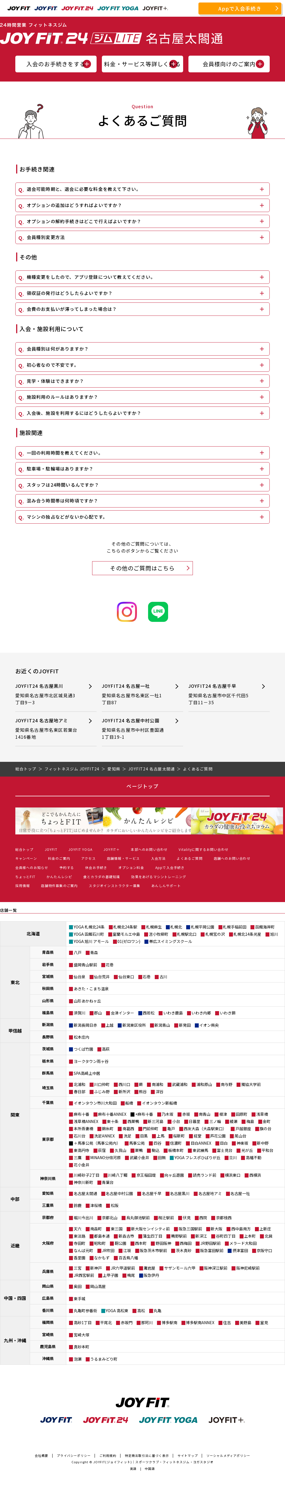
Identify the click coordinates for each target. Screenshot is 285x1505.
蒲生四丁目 (152, 1236)
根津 (223, 1114)
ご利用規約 (107, 1455)
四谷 (157, 1143)
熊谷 (143, 1091)
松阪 (115, 1205)
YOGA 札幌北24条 (89, 927)
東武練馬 (200, 1150)
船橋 (129, 1103)
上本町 (250, 1236)
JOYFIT (51, 849)
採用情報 (22, 885)
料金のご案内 (59, 858)
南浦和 (157, 1084)
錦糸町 (108, 1128)
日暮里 (194, 1121)
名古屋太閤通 (85, 1193)
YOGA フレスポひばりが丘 (197, 1157)
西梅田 (185, 1243)
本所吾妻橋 (83, 1128)
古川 (163, 976)
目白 (224, 1143)
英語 (133, 1468)
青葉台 (108, 1182)
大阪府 (48, 1243)
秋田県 (48, 988)
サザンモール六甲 (179, 1268)
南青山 (204, 1114)
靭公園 (120, 1243)
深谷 (159, 1091)
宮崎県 (48, 1334)
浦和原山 (204, 1084)
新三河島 (155, 1121)
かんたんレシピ (59, 876)
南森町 (96, 1228)
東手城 (79, 1298)
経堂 (198, 1136)
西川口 (124, 1084)
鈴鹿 (78, 1205)
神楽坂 (242, 1143)
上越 (110, 1025)
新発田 (185, 1025)
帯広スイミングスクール (170, 941)
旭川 (274, 934)
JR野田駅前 (210, 1243)
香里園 (79, 1257)
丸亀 (157, 1310)
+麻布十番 (144, 1114)
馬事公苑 (137, 1143)
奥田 (78, 1286)
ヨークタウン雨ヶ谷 (91, 1061)
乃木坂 (167, 1114)
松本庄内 (81, 1037)
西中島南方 (241, 1228)
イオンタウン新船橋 (159, 1103)
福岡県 (48, 1322)
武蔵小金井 (139, 1157)
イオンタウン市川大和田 (95, 1103)
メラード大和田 (243, 1243)
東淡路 (79, 1236)
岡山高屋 (98, 1286)
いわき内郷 (201, 1013)
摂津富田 (240, 1250)
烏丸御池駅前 (138, 1217)
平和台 (267, 1150)
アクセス (88, 858)
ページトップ (142, 786)
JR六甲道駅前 (123, 1268)
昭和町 (100, 1243)
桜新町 (179, 1136)
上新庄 (265, 1228)
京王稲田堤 (146, 1175)
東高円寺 (81, 1150)
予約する (66, 867)
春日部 (79, 1091)
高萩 (106, 1049)
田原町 (241, 1114)
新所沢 (124, 1091)
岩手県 (48, 964)
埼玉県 (48, 1087)
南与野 (226, 1084)
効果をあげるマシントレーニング (158, 876)
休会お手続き (96, 867)
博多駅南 (169, 1322)
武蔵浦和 (180, 1084)
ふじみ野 (102, 1091)
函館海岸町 (265, 927)
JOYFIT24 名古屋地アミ (47, 729)
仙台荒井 (102, 976)
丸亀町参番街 (85, 1310)
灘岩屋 (149, 1268)
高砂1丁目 (83, 1322)
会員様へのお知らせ (31, 867)
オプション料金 (131, 867)
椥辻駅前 (166, 1217)
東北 (15, 982)
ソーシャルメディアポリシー (228, 1455)
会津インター (122, 1013)
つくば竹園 (83, 1049)
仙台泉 (79, 976)
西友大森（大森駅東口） (205, 1128)
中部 (15, 1199)
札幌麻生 (154, 927)
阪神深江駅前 (215, 1268)
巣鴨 (139, 1150)
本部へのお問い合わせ (149, 849)
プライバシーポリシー (74, 1455)
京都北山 (109, 1217)
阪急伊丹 (151, 1275)
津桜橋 (96, 1205)
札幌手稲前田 (234, 927)
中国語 (150, 1468)
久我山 (120, 1150)
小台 (176, 1121)
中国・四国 (15, 1298)
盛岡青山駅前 (85, 964)
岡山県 (48, 1286)
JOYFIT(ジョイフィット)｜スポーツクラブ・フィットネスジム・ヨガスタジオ (153, 1462)
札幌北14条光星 (247, 934)
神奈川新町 (83, 1182)
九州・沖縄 (15, 1340)
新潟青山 (162, 1025)
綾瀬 (233, 1121)
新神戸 (96, 1268)
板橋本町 (176, 1150)
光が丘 (247, 1150)
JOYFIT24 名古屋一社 (134, 694)
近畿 (15, 1245)
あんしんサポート (166, 885)
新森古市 (126, 1236)
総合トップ (24, 849)
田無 (162, 1157)
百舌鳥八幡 (128, 1257)
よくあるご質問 (189, 858)
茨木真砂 (183, 1250)
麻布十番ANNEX (112, 1114)
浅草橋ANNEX (86, 1121)
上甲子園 (110, 1275)
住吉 (227, 1322)
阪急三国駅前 (190, 1228)
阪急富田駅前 (211, 1250)
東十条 (113, 1121)
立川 (233, 1157)
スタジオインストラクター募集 (114, 885)
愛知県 (48, 1193)
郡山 (98, 1013)
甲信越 (15, 1030)
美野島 (245, 1322)
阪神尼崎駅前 (248, 1268)
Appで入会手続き (239, 8)
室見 (264, 1322)
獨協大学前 (251, 1084)
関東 (15, 1114)
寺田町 (79, 1243)
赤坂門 (126, 1322)
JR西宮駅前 (84, 1275)
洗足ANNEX (104, 1136)
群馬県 (48, 1073)
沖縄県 (48, 1358)
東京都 (48, 1139)
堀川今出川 (83, 1217)
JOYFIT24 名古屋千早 (220, 694)
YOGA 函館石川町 (89, 934)
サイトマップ (188, 1455)
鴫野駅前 (179, 1236)
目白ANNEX (201, 1143)
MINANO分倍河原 (105, 1157)
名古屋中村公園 (119, 1193)
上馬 (160, 1136)
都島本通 (102, 1236)
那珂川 (147, 1322)
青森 (94, 952)
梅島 (250, 1121)
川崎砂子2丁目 (86, 1175)
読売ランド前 (204, 1175)
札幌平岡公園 (202, 927)
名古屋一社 (240, 1193)
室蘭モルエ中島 (126, 934)
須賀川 (79, 1013)
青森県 (48, 952)
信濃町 (176, 1143)
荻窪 (102, 1150)
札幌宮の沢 (215, 934)
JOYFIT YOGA (80, 849)
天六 (78, 1228)
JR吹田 (108, 1250)
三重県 (48, 1205)
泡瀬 (78, 1359)
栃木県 (48, 1061)
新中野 (263, 1143)
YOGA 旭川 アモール (91, 941)
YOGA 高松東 (117, 1310)
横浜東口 (232, 1175)
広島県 (48, 1298)
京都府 (48, 1217)
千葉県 (48, 1102)
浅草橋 (262, 1114)
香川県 (48, 1310)
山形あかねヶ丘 (87, 1001)
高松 (141, 1310)
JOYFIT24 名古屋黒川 (47, 694)
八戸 (78, 952)
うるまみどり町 (103, 1359)
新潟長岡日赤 (85, 1025)
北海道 (33, 933)
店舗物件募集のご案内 (59, 885)
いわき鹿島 (173, 1013)
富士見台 (224, 1150)
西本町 (141, 1243)
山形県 (48, 1000)
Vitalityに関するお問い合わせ (204, 849)
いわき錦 (227, 1013)
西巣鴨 (133, 1121)
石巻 (147, 976)
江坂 (127, 1250)
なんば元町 (83, 1250)
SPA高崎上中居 (87, 1073)
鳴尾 (131, 1275)
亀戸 (171, 1128)
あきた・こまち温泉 (91, 988)
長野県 (48, 1037)
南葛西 (128, 1128)
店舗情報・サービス (123, 858)
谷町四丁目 (225, 1236)
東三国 (116, 1228)
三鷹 (78, 1157)
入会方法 (158, 858)
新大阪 (216, 1228)
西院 (203, 1217)
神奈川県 (48, 1178)
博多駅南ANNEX (200, 1322)
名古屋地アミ (210, 1193)
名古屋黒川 (180, 1193)
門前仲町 (150, 1128)
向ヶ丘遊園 (174, 1175)
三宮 (78, 1268)
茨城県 (48, 1048)
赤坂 (186, 1114)
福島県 (48, 1012)
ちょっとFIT (25, 876)
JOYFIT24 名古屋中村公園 (134, 729)
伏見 (187, 1217)
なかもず (102, 1257)
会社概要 (41, 1455)
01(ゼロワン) (128, 941)
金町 (267, 1121)
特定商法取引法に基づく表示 (147, 1455)
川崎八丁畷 (117, 1175)
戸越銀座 (243, 1128)
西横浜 (255, 1175)
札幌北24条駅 (125, 927)
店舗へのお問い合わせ (232, 858)
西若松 (148, 1013)
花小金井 (81, 1164)
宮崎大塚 (81, 1334)
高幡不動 (253, 1157)
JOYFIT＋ (112, 849)
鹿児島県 (48, 1346)
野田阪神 (163, 1243)
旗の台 (265, 1128)
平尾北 (106, 1322)
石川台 (79, 1136)
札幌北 (176, 927)
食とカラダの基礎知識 (101, 876)
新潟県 (48, 1024)
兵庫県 (48, 1271)
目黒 (144, 1136)
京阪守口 (264, 1250)
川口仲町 (102, 1084)
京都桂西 (224, 1217)
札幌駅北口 (186, 934)
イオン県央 (209, 1025)
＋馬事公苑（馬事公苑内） (97, 1143)
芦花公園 (218, 1136)
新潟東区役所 (134, 1025)
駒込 (155, 1150)
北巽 (268, 1236)
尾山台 (240, 1136)
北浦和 (79, 1084)
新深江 (201, 1236)
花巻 (110, 964)
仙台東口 (126, 976)
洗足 (127, 1136)
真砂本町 (81, 1346)
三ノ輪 (215, 1121)
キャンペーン (26, 858)
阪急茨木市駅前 (153, 1250)
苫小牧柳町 (158, 934)
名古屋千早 (151, 1193)
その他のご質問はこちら (142, 568)
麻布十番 (81, 1114)
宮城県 (48, 976)
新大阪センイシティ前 (150, 1228)
